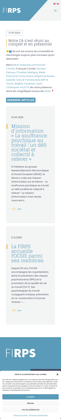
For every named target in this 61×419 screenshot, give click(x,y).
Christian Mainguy (27, 72)
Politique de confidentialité (38, 415)
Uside (47, 91)
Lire (19, 209)
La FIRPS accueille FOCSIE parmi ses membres (27, 253)
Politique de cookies (21, 415)
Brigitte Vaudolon (25, 83)
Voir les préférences (30, 409)
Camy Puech (25, 76)
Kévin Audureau (22, 64)
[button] (57, 374)
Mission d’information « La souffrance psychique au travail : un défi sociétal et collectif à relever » (29, 142)
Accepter (30, 397)
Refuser (30, 403)
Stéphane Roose (44, 76)
